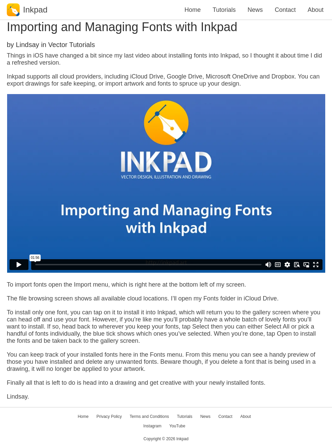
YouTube (177, 426)
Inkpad (182, 438)
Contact (285, 9)
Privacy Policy (109, 416)
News (255, 9)
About (316, 9)
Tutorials (223, 9)
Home (192, 9)
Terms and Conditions (149, 416)
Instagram (152, 426)
